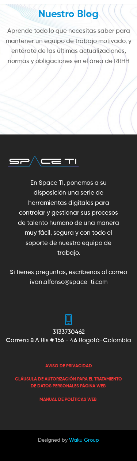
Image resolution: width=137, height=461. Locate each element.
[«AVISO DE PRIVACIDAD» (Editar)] (68, 365)
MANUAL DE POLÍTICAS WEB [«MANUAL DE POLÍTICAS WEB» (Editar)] (67, 399)
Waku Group (84, 440)
